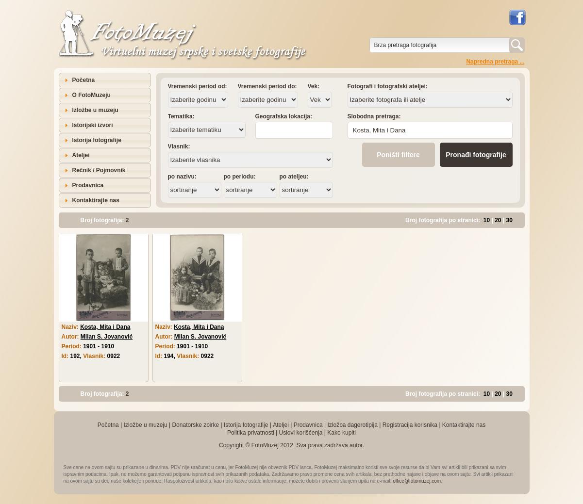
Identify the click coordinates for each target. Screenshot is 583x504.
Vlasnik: (179, 146)
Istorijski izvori (92, 125)
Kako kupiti (341, 432)
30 (509, 220)
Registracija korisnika (410, 425)
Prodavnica (88, 185)
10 (486, 220)
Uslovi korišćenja (300, 432)
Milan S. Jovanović (107, 336)
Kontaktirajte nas (95, 200)
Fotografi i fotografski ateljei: (388, 86)
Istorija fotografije (96, 140)
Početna (83, 80)
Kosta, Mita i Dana (105, 327)
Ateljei (81, 155)
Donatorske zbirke (195, 425)
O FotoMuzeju (91, 95)
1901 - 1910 (98, 346)
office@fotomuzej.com (417, 481)
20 (498, 220)
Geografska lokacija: (283, 116)
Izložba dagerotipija (352, 425)
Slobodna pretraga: (374, 116)
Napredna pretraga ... (495, 61)
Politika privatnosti (250, 432)
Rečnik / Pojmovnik (99, 170)
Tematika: (181, 116)
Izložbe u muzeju (95, 110)
